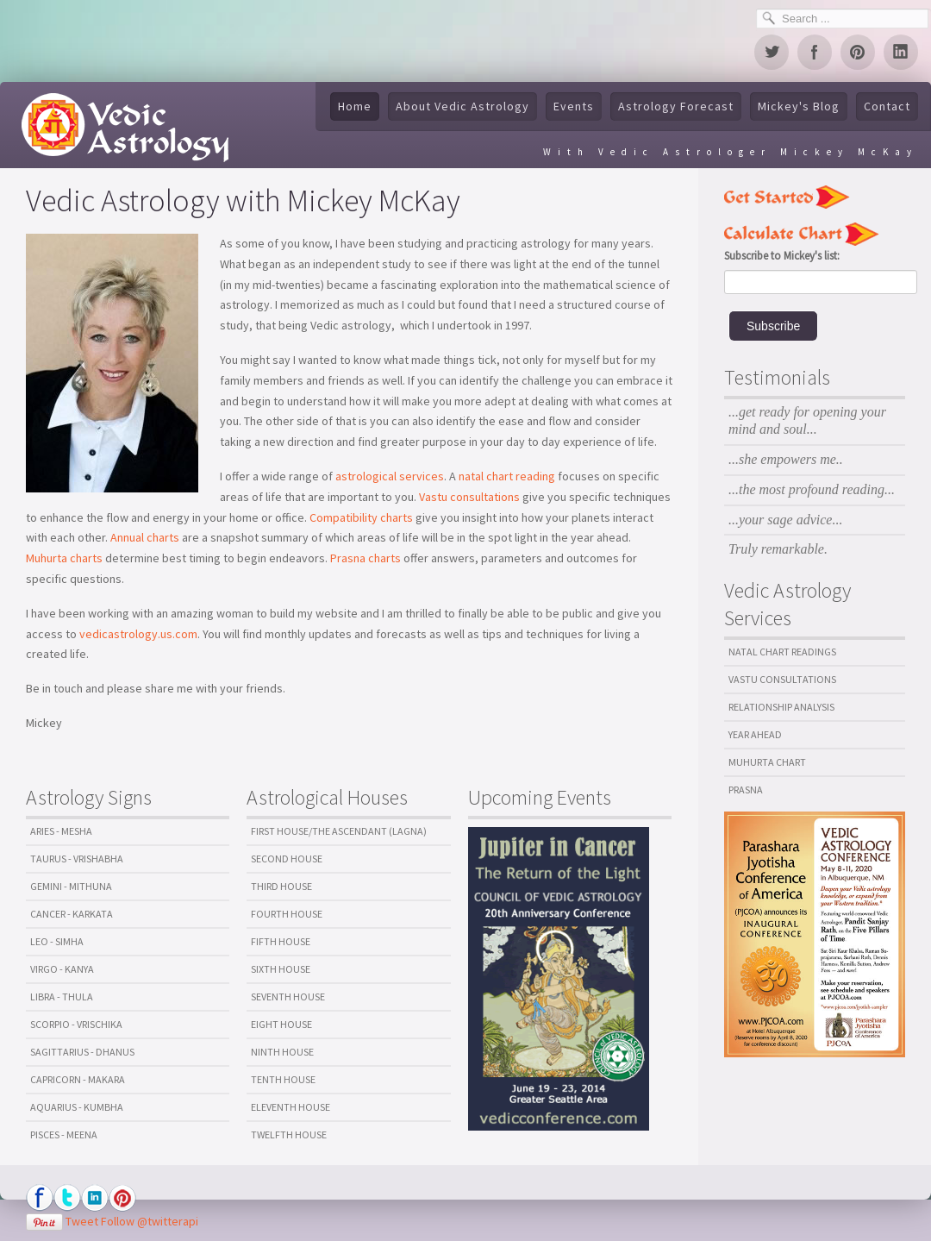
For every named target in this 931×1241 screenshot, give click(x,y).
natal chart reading (507, 476)
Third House (281, 886)
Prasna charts (365, 558)
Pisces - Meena (63, 1134)
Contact (887, 106)
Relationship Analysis (781, 706)
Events (573, 106)
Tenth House (283, 1079)
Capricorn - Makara (77, 1079)
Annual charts (146, 537)
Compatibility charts (361, 517)
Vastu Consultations (782, 679)
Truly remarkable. (778, 549)
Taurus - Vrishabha (76, 858)
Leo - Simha (57, 941)
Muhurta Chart (767, 761)
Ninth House (282, 1051)
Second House (286, 858)
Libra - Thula (61, 996)
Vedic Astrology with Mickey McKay (243, 200)
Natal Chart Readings (782, 651)
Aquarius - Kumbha (76, 1106)
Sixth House (280, 968)
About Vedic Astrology (462, 106)
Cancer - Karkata (71, 913)
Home (355, 106)
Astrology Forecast (676, 106)
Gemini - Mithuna (71, 886)
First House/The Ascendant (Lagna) (339, 830)
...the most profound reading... (811, 489)
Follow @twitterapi (149, 1221)
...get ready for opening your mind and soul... (807, 420)
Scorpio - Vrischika (76, 1024)
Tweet (82, 1221)
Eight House (281, 1024)
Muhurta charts (64, 558)
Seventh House (288, 996)
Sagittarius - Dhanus (82, 1051)
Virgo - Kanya (62, 968)
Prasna (745, 789)
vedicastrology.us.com (138, 634)
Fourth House (286, 913)
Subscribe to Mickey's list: (782, 255)
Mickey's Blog (799, 106)
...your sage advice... (785, 519)
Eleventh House (290, 1106)
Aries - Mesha (61, 830)
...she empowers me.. (785, 459)
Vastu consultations (468, 497)
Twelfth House (289, 1134)
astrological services (389, 476)
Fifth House (280, 941)
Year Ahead (755, 734)
